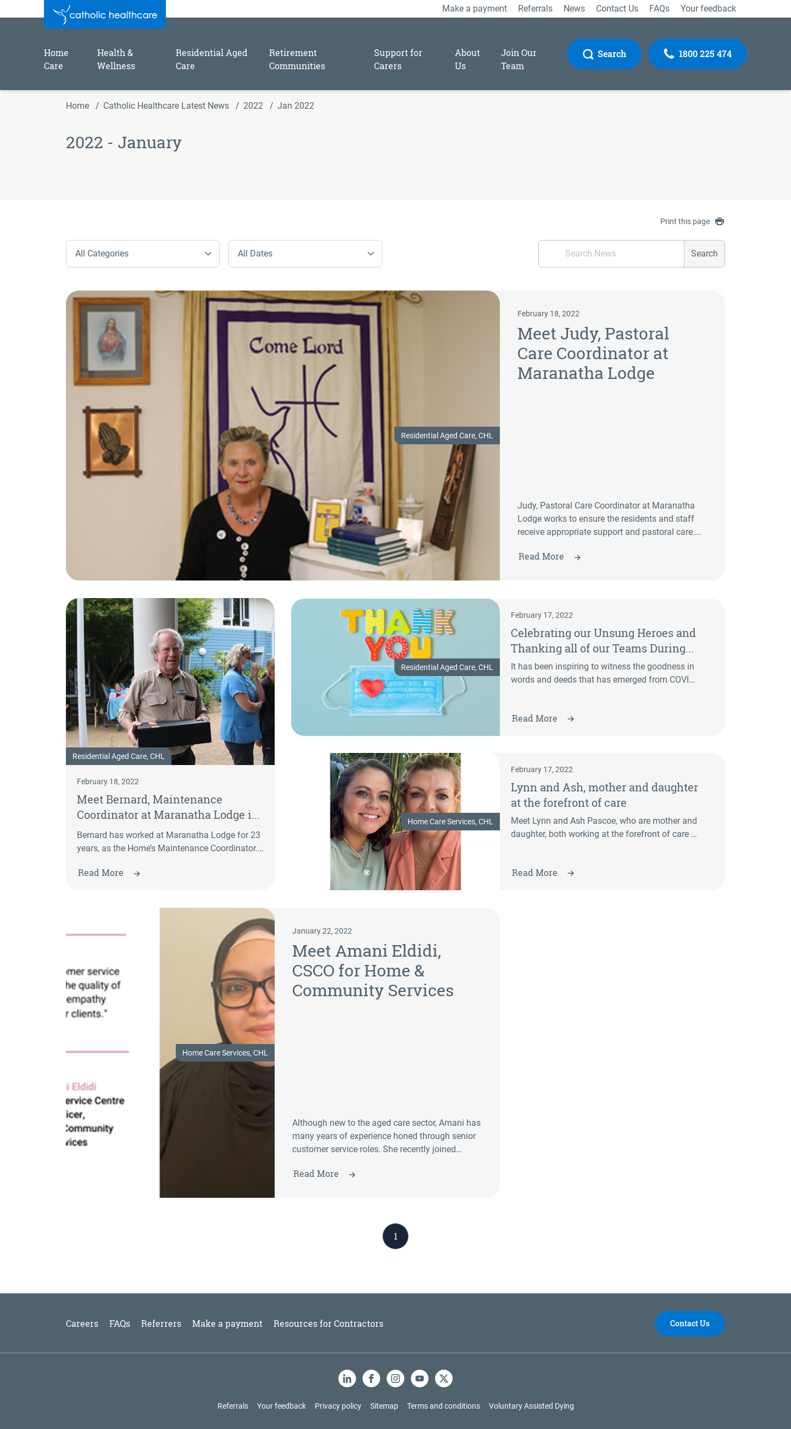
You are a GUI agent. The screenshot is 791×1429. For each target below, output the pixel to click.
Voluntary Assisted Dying (531, 1406)
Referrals (233, 1406)
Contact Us (690, 1323)
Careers (82, 1323)
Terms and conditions (443, 1406)
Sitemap (384, 1406)
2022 (253, 106)
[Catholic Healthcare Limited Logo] (105, 14)
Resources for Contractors (328, 1323)
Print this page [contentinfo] (692, 221)
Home (77, 106)
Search (704, 253)
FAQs (119, 1323)
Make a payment (227, 1323)
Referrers (161, 1323)
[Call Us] (697, 53)
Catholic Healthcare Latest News (166, 106)
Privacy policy (338, 1406)
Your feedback (281, 1406)
